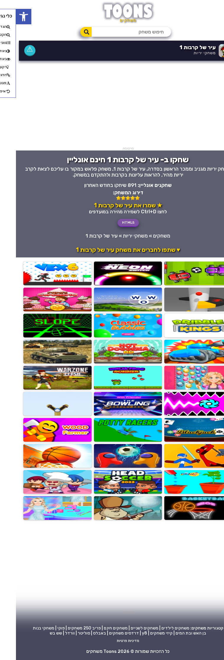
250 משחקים (63, 628)
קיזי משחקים (145, 633)
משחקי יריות (189, 53)
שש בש (40, 633)
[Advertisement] (112, 105)
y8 (128, 633)
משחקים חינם (100, 628)
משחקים (145, 236)
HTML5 (112, 222)
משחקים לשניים (128, 628)
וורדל (54, 633)
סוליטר (68, 633)
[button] (7, 16)
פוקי (45, 628)
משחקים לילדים (159, 628)
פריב (80, 628)
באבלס (83, 633)
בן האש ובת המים (175, 633)
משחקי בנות (27, 628)
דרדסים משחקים (108, 633)
